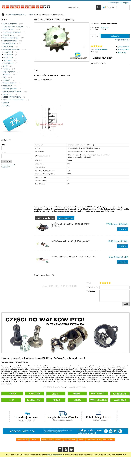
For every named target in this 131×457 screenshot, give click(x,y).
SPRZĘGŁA (6, 80)
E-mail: (3, 144)
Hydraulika (7, 74)
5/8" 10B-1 (9, 55)
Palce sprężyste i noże (11, 38)
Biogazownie (7, 86)
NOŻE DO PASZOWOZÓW (12, 97)
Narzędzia (6, 69)
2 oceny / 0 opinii (101, 49)
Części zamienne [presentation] (66, 218)
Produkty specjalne (10, 89)
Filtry (4, 77)
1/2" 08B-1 (9, 52)
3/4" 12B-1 (9, 58)
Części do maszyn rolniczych (13, 27)
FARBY (5, 66)
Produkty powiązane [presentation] (45, 218)
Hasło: (3, 152)
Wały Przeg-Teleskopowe (11, 32)
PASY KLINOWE (8, 29)
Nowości (6, 103)
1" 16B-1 (8, 60)
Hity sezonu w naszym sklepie (13, 100)
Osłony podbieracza (10, 41)
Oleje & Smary (8, 46)
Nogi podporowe (9, 72)
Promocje (6, 105)
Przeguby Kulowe (9, 43)
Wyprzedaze (7, 94)
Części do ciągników (10, 24)
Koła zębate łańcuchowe (11, 49)
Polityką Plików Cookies (54, 455)
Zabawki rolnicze (9, 35)
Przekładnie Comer (9, 83)
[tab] (45, 218)
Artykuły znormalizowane (12, 91)
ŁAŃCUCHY (9, 63)
